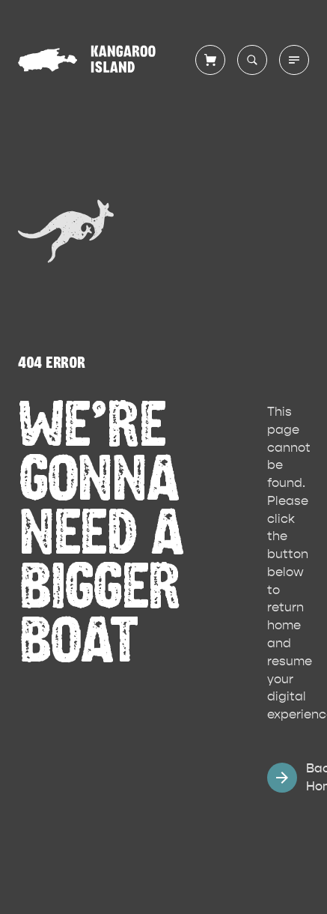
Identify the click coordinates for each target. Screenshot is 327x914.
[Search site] (252, 60)
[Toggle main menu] (294, 60)
